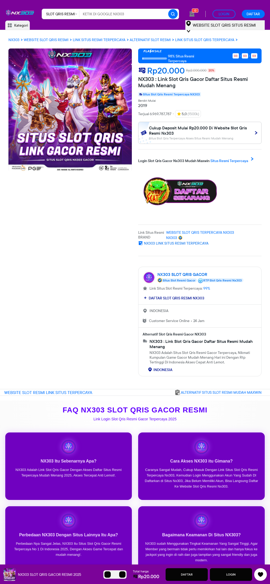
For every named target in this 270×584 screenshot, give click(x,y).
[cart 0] (192, 14)
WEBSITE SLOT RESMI (25, 392)
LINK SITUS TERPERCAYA (69, 392)
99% (206, 288)
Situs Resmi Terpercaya (196, 159)
